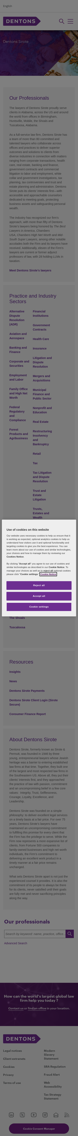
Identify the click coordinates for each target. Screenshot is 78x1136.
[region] (39, 568)
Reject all (39, 585)
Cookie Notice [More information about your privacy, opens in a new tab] (48, 574)
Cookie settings (39, 606)
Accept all (39, 596)
